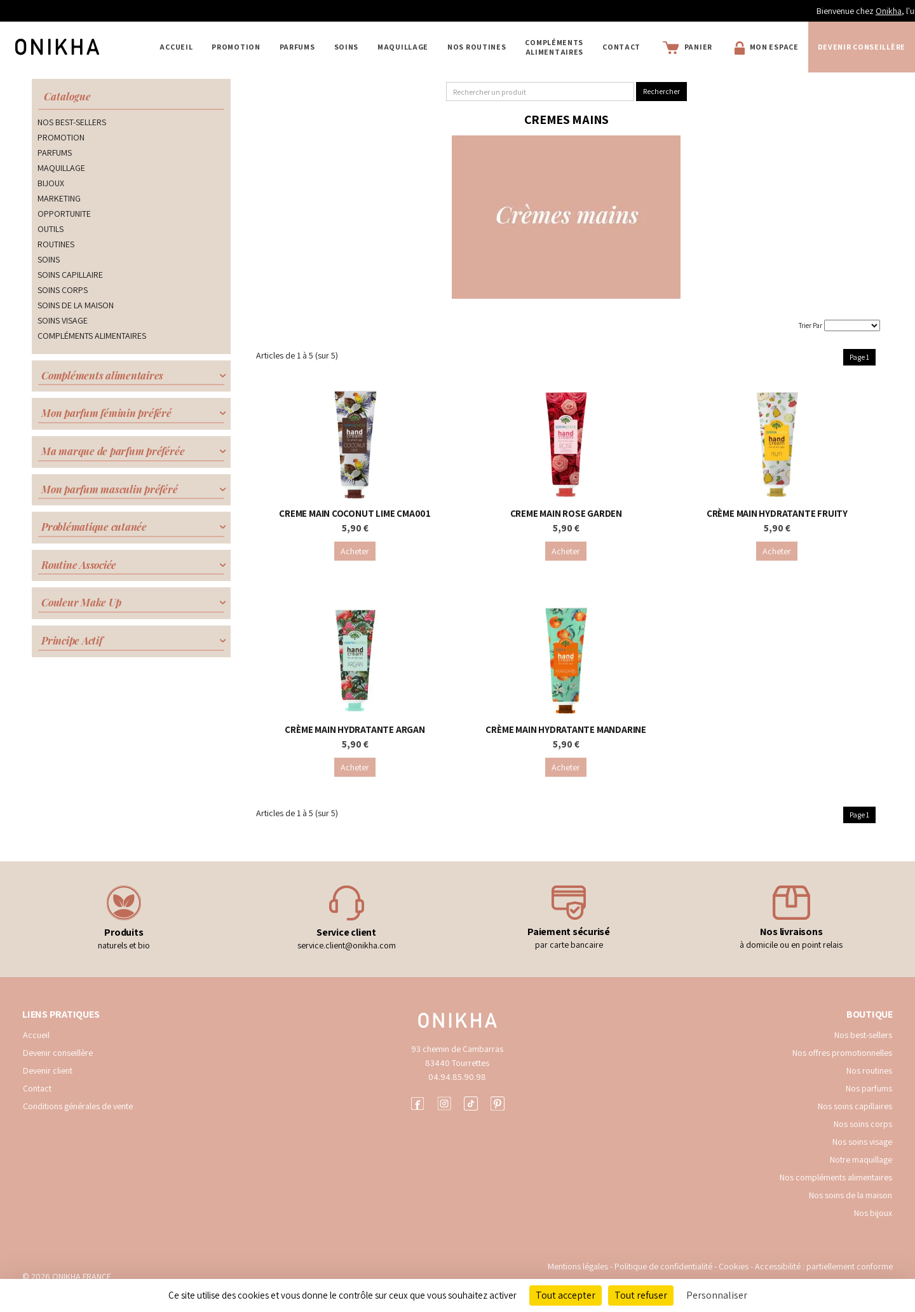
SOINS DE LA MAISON (75, 305)
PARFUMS (297, 46)
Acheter (355, 551)
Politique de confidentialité (664, 1266)
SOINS (346, 46)
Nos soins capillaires (855, 1106)
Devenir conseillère (58, 1052)
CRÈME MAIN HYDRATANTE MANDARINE (565, 729)
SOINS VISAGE (62, 320)
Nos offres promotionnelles (842, 1052)
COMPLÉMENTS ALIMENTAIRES (554, 47)
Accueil (176, 46)
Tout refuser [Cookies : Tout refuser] (640, 1295)
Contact (621, 46)
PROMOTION (236, 46)
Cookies (734, 1266)
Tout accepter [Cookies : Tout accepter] (565, 1295)
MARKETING (59, 198)
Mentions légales (578, 1266)
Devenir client (47, 1070)
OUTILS (50, 229)
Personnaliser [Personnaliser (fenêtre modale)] (716, 1295)
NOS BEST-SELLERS (71, 122)
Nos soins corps (863, 1124)
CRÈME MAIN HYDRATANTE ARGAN (354, 729)
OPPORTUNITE (64, 213)
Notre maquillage (861, 1159)
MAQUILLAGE (402, 46)
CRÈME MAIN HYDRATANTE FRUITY (777, 513)
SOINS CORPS (62, 290)
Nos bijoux (873, 1213)
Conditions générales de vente (78, 1106)
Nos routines (869, 1070)
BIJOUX (50, 183)
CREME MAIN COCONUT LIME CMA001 (355, 513)
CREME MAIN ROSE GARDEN (566, 513)
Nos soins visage (862, 1141)
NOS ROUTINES (476, 46)
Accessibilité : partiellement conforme (824, 1266)
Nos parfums (869, 1088)
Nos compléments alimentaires (836, 1177)
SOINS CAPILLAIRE (70, 274)
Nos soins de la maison (850, 1195)
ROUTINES (55, 244)
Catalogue (67, 96)
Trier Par (810, 325)
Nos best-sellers (863, 1035)
